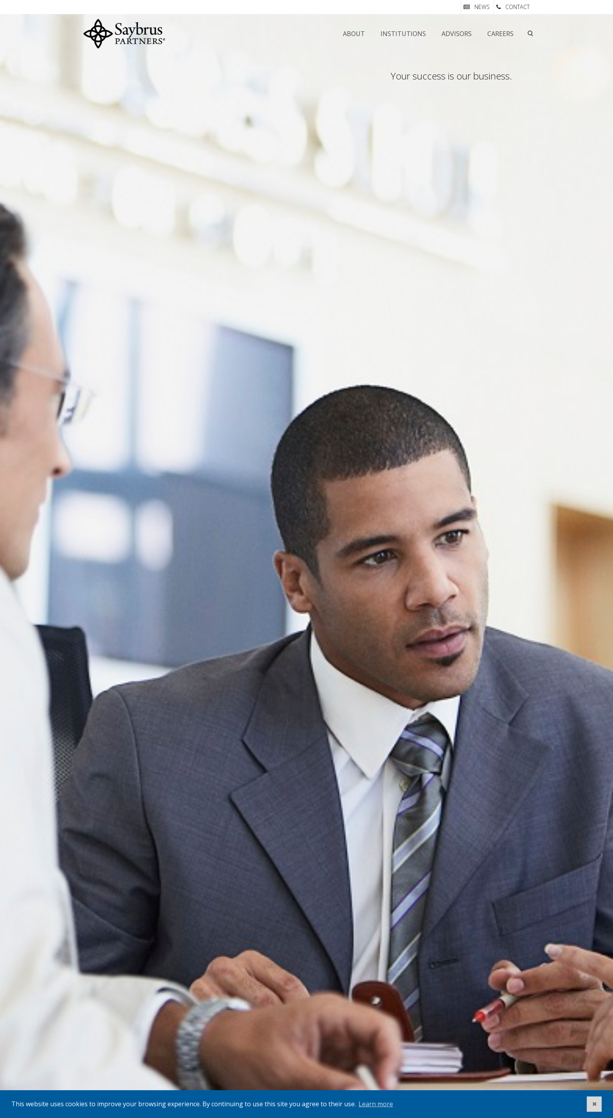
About (354, 33)
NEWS (482, 7)
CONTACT (517, 7)
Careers (500, 33)
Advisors (457, 33)
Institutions (403, 33)
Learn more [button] (376, 1104)
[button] (594, 1104)
